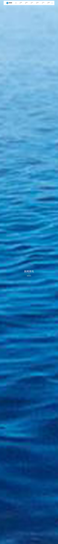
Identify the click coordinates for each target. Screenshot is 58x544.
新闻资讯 (37, 3)
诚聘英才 (49, 3)
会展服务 (26, 3)
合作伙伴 (32, 3)
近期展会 (21, 3)
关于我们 (43, 3)
